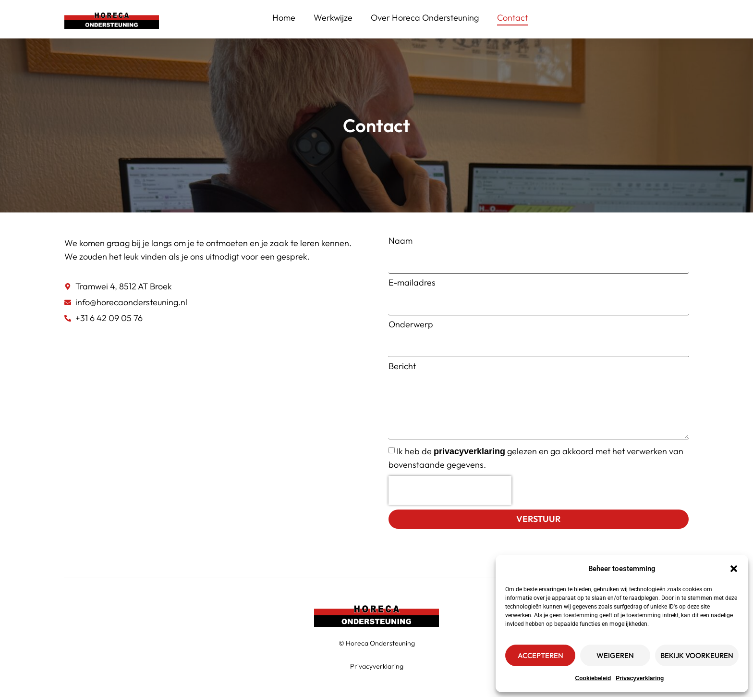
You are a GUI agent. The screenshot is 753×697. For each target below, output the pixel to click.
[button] (734, 568)
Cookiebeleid (593, 678)
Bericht (402, 366)
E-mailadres (412, 282)
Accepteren (540, 655)
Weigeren (615, 655)
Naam (401, 240)
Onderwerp (411, 324)
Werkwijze (333, 17)
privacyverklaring (469, 451)
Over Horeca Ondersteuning (425, 17)
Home (283, 17)
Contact (512, 17)
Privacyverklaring (640, 678)
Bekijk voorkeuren (696, 655)
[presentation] (450, 490)
